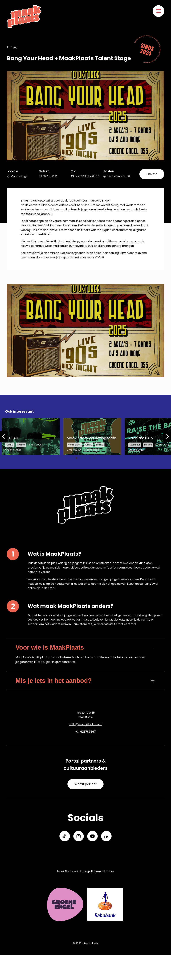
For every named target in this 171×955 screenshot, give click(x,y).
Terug (12, 47)
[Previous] (4, 436)
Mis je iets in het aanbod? (53, 680)
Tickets (151, 174)
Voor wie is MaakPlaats (49, 647)
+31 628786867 (85, 732)
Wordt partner (85, 784)
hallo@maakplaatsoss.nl (85, 724)
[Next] (167, 436)
